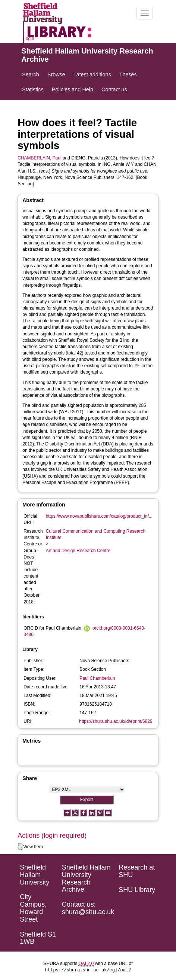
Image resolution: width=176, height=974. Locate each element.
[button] (20, 847)
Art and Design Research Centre (78, 550)
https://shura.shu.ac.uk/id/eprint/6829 (116, 721)
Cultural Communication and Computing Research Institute (95, 534)
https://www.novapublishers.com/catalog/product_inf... (99, 516)
